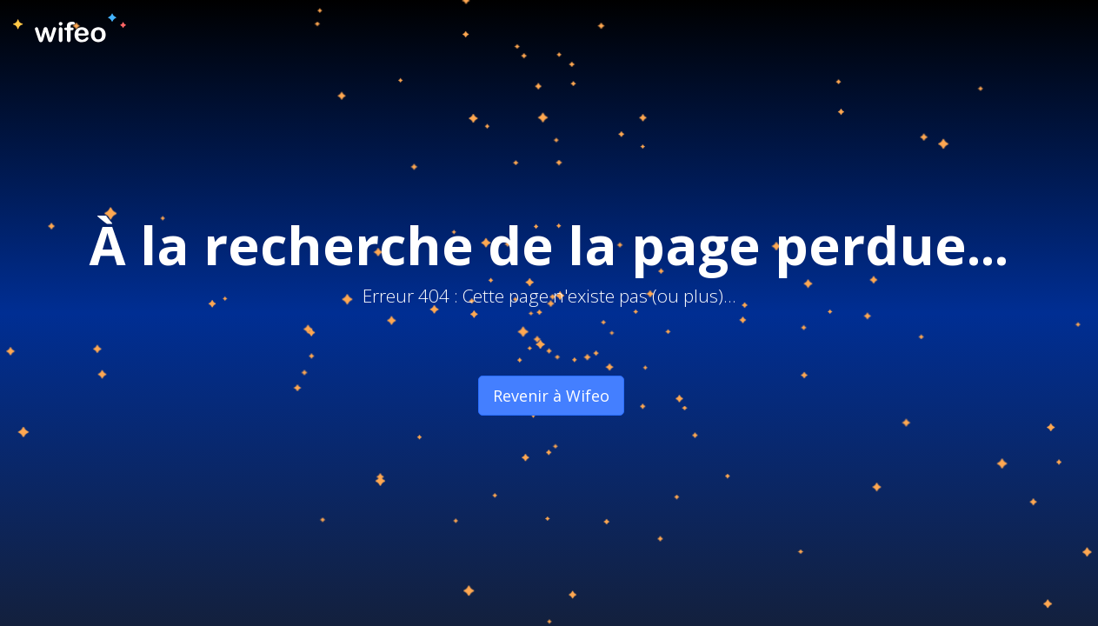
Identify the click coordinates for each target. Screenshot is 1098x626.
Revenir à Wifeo (551, 395)
